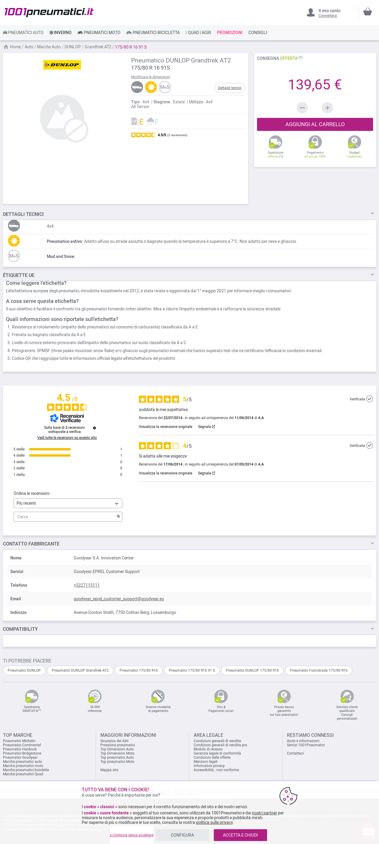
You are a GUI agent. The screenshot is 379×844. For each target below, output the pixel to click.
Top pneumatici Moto (117, 762)
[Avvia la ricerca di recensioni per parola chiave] (118, 517)
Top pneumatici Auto (117, 757)
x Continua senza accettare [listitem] (131, 835)
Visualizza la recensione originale (165, 427)
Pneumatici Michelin (19, 741)
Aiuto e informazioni (303, 741)
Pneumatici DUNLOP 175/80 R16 (252, 670)
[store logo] (49, 12)
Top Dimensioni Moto (117, 753)
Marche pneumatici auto (22, 762)
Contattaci (295, 753)
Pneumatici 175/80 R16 (139, 670)
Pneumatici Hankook (20, 749)
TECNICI (23, 214)
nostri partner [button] (264, 813)
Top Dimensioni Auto (117, 749)
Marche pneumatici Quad (23, 774)
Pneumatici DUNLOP (24, 670)
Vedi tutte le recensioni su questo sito (67, 438)
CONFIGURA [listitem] (182, 835)
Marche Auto (49, 46)
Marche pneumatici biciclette (26, 770)
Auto (29, 46)
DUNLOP (73, 46)
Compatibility (20, 629)
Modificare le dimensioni (150, 77)
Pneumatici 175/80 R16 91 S (192, 670)
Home (16, 46)
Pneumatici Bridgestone (22, 753)
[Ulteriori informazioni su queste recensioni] (94, 428)
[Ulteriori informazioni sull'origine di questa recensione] (369, 398)
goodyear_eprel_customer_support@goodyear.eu (119, 598)
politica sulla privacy (214, 822)
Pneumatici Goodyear (20, 757)
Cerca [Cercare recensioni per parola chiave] (65, 517)
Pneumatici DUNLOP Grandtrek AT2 (80, 670)
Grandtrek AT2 (98, 46)
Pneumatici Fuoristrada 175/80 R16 (319, 670)
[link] (23, 32)
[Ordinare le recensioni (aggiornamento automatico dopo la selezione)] (68, 503)
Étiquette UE (18, 275)
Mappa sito (109, 770)
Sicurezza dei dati (114, 741)
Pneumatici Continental (22, 745)
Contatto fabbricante (31, 544)
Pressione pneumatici (117, 745)
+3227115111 (87, 585)
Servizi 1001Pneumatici (306, 745)
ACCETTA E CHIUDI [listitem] (240, 835)
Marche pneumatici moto (23, 766)
